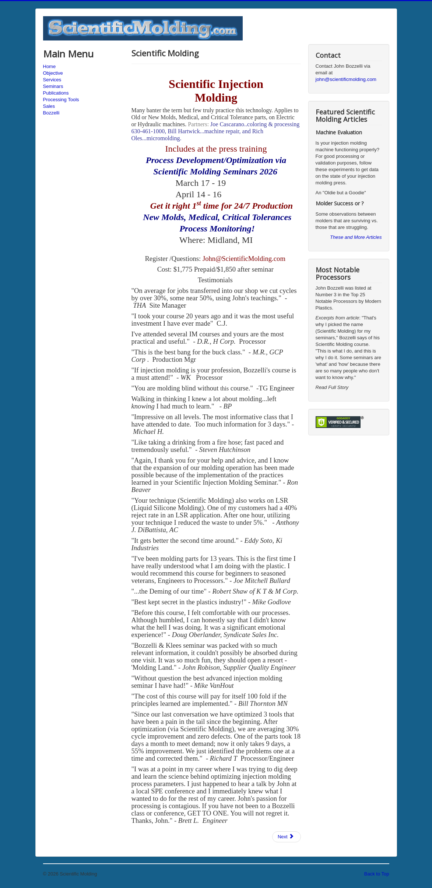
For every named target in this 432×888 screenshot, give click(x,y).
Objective (53, 73)
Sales (49, 106)
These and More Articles (356, 237)
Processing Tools (61, 99)
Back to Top (376, 874)
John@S (214, 258)
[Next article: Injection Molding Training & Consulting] (286, 836)
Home (49, 66)
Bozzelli (51, 113)
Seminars (53, 86)
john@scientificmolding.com (346, 79)
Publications (56, 93)
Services (52, 79)
